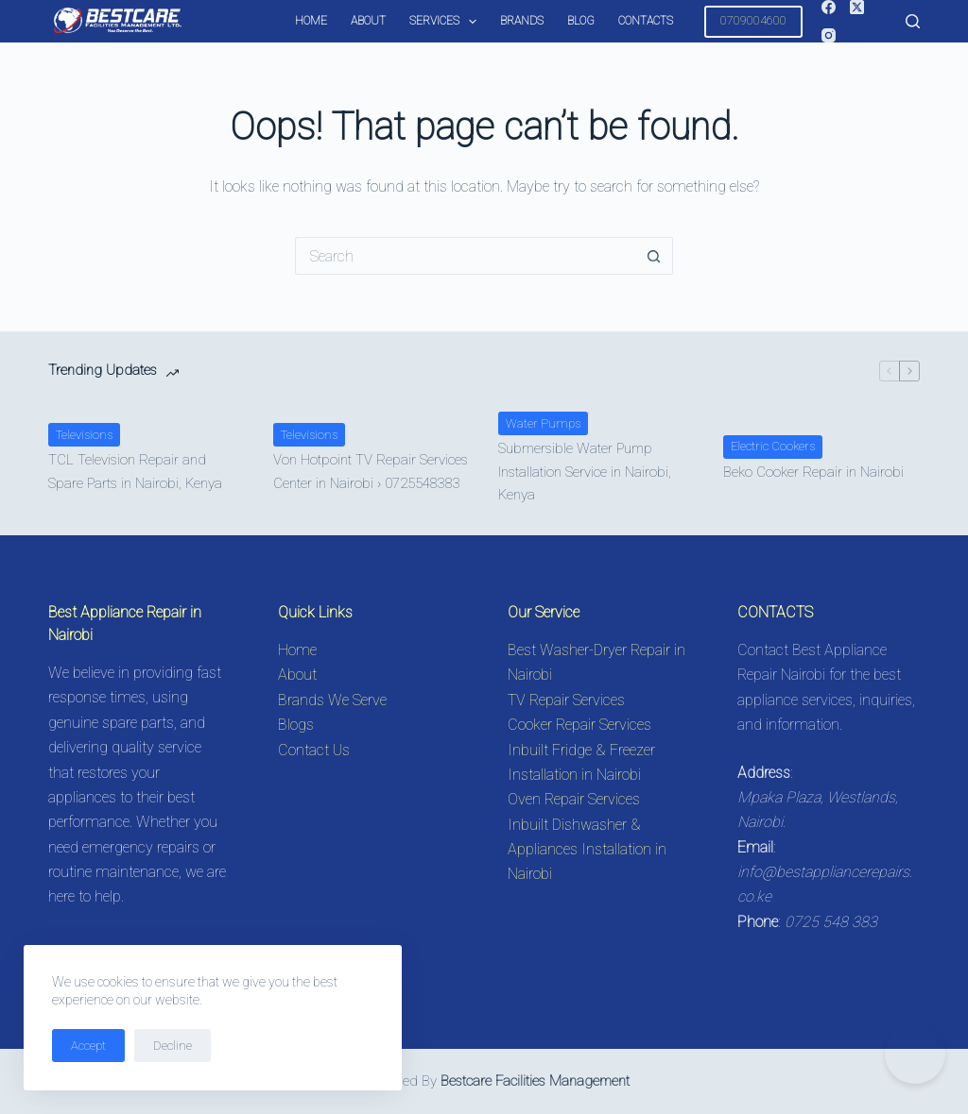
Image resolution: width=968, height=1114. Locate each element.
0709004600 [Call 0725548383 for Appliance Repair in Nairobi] (753, 20)
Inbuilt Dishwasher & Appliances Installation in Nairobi (587, 850)
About (368, 20)
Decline (172, 1045)
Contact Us (314, 750)
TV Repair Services (566, 700)
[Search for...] (465, 256)
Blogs (296, 725)
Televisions (84, 435)
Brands (522, 20)
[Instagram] (828, 35)
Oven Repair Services (574, 799)
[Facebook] (828, 7)
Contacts (645, 20)
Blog (581, 20)
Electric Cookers (773, 446)
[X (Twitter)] (857, 7)
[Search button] (654, 256)
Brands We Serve (332, 700)
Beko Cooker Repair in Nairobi (813, 472)
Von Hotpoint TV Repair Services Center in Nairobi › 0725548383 (370, 471)
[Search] (913, 21)
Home (311, 20)
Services (446, 21)
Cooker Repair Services (579, 725)
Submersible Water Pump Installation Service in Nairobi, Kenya (584, 472)
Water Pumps (543, 423)
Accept (88, 1045)
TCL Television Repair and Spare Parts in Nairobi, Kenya (135, 471)
